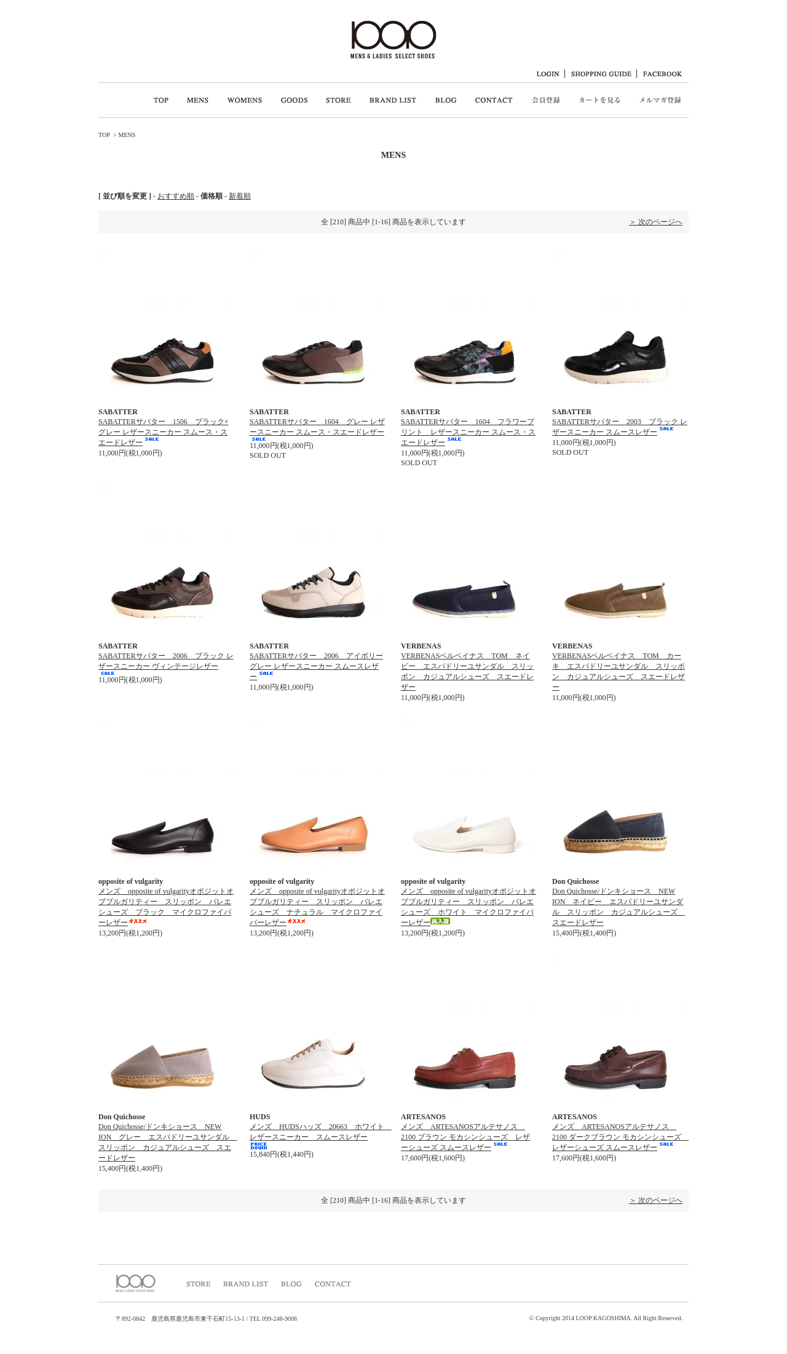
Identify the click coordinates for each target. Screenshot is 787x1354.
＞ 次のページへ (655, 222)
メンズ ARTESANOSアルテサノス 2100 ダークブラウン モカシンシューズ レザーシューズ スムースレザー (620, 1137)
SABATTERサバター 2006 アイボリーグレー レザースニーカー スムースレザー (316, 666)
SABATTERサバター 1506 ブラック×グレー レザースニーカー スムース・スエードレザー (163, 432)
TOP (103, 135)
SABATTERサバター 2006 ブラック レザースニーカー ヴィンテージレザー (166, 663)
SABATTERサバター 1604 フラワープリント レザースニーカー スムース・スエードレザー (468, 432)
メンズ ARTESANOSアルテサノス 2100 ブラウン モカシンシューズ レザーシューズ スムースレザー (465, 1137)
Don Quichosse (575, 881)
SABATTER (118, 411)
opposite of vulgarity (130, 881)
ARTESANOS (423, 1116)
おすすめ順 (175, 196)
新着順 (240, 196)
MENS (126, 135)
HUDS (260, 1116)
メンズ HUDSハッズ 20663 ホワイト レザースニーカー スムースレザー (321, 1135)
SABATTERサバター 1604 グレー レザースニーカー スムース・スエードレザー (317, 429)
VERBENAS (421, 646)
